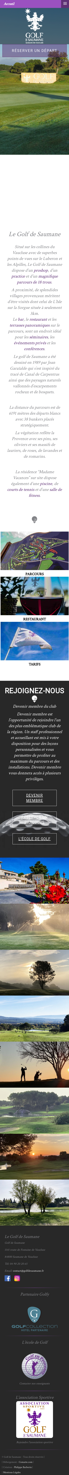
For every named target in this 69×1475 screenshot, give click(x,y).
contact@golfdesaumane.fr (28, 1271)
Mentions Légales (12, 1472)
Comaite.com (25, 1462)
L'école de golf (34, 839)
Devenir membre (34, 798)
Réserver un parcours (34, 819)
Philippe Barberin (23, 1467)
